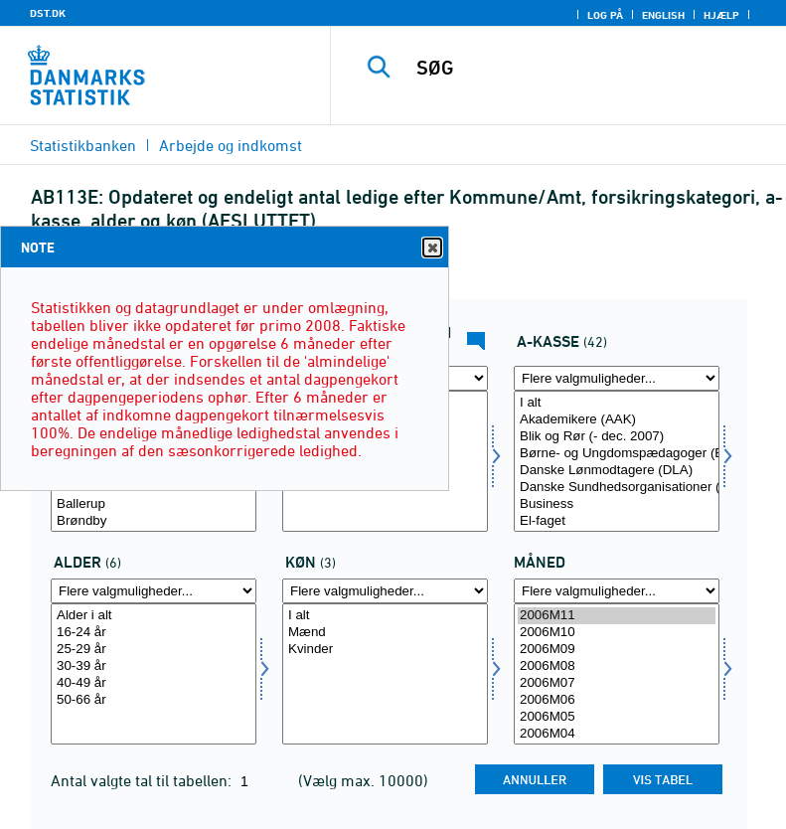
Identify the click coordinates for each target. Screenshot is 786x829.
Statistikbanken (83, 145)
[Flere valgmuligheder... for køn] (385, 591)
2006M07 (616, 683)
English (663, 15)
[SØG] (588, 67)
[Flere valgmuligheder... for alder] (153, 591)
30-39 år (153, 666)
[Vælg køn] (385, 674)
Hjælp (721, 15)
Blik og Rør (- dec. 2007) (616, 436)
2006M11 (616, 615)
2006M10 (616, 632)
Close (431, 248)
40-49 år (153, 683)
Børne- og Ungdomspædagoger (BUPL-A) (616, 453)
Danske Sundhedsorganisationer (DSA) (616, 487)
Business (616, 504)
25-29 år (153, 649)
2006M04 (616, 734)
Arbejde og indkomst (230, 145)
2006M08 (616, 666)
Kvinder (385, 649)
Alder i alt (153, 615)
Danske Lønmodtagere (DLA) (616, 470)
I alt (616, 403)
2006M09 (616, 649)
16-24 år (153, 632)
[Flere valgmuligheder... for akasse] (616, 378)
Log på (605, 15)
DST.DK (48, 13)
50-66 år (153, 700)
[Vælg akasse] (616, 461)
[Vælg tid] (616, 674)
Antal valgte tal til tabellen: (143, 780)
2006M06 (616, 700)
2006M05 (616, 717)
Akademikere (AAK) (616, 420)
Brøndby (153, 521)
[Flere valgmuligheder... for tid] (616, 591)
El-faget (616, 521)
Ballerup (153, 504)
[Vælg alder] (153, 674)
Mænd (385, 632)
